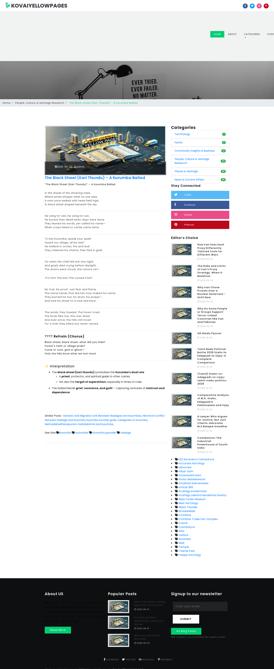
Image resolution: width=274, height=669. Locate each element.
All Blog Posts (186, 631)
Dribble (183, 214)
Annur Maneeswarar (192, 479)
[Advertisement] (110, 36)
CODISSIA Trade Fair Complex (198, 519)
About (232, 34)
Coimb (183, 523)
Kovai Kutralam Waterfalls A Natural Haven (148, 621)
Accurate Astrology (191, 463)
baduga (126, 433)
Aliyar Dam (185, 471)
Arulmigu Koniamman (192, 491)
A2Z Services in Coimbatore (196, 459)
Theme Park (186, 551)
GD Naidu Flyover (209, 333)
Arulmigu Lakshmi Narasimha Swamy (202, 495)
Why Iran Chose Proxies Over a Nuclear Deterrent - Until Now (211, 292)
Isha (181, 531)
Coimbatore (186, 527)
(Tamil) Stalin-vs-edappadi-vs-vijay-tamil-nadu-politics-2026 (212, 378)
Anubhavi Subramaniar (193, 483)
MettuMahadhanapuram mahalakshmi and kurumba (79, 424)
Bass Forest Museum (192, 499)
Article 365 (185, 487)
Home (219, 34)
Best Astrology (188, 503)
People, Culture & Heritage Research (39, 103)
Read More (58, 630)
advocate (185, 467)
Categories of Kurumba (133, 420)
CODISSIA (184, 515)
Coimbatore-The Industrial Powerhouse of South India (212, 442)
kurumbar (82, 433)
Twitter (183, 194)
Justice (183, 535)
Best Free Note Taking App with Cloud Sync (149, 603)
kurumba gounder (105, 433)
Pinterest (184, 224)
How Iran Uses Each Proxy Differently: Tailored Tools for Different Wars (210, 249)
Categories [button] (252, 34)
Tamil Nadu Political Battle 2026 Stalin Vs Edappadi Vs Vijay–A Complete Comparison (212, 355)
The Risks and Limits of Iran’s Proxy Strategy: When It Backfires (211, 271)
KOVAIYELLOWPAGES (36, 5)
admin (80, 166)
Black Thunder (188, 507)
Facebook (184, 204)
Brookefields (186, 511)
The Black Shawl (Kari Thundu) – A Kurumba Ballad (98, 177)
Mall (181, 543)
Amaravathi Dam (189, 475)
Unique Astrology (189, 555)
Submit (186, 619)
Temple (183, 547)
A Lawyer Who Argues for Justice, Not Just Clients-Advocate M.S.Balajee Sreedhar (212, 421)
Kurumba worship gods (102, 420)
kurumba (65, 433)
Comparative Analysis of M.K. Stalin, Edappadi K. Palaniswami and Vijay (213, 400)
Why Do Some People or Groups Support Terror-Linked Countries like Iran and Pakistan (212, 315)
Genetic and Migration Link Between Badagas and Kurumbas (102, 416)
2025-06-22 (64, 166)
